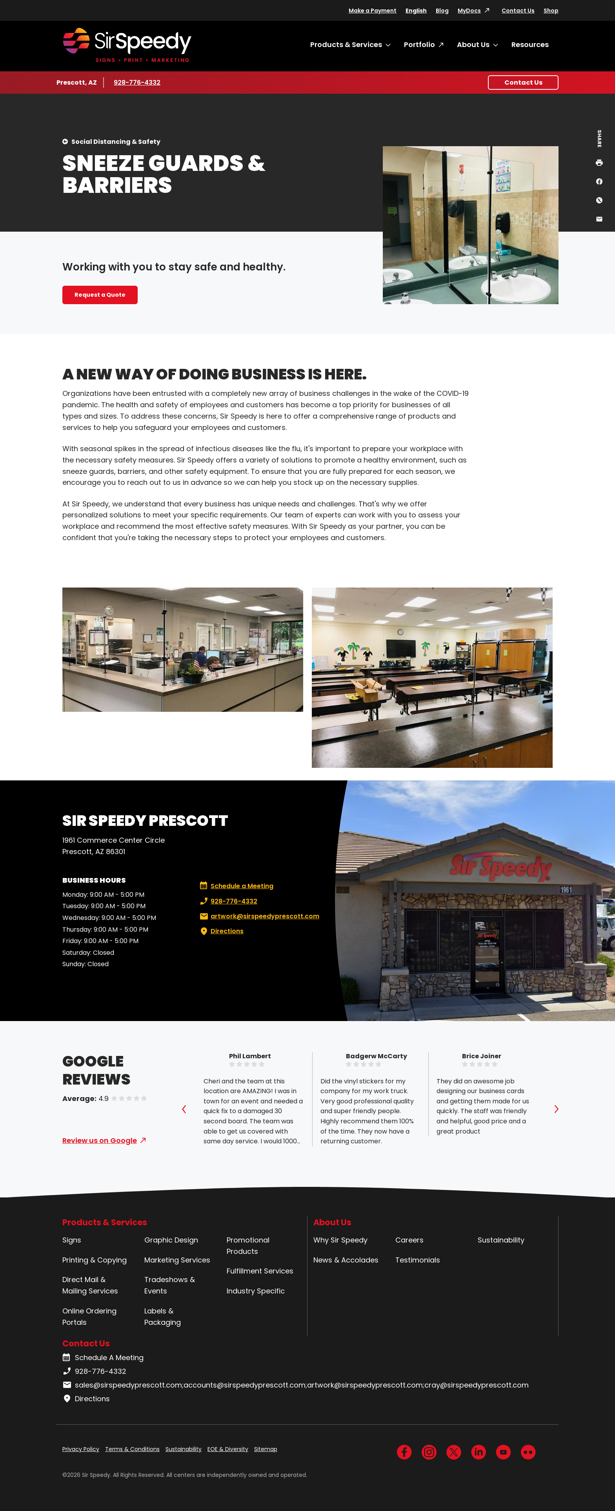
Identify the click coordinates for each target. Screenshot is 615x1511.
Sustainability (501, 1240)
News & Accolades (345, 1260)
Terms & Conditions (132, 1449)
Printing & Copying (94, 1260)
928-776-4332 (137, 82)
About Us (473, 44)
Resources (530, 44)
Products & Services (346, 44)
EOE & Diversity (227, 1449)
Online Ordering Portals (89, 1316)
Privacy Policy (80, 1449)
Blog (442, 11)
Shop (551, 11)
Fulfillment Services (260, 1271)
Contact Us (518, 11)
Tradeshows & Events (169, 1285)
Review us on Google (99, 1140)
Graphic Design (171, 1240)
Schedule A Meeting (103, 1358)
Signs (71, 1240)
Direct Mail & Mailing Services (90, 1285)
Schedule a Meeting (236, 886)
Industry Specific (256, 1291)
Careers (409, 1240)
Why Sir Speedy (340, 1240)
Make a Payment (373, 11)
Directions (221, 931)
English (416, 11)
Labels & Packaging (162, 1316)
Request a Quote (100, 295)
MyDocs (469, 11)
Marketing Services (177, 1260)
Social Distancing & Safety (115, 141)
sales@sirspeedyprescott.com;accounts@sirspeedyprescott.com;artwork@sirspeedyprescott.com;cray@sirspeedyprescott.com (295, 1385)
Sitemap (265, 1449)
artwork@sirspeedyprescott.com (258, 916)
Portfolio (419, 44)
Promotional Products (248, 1245)
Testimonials (417, 1260)
